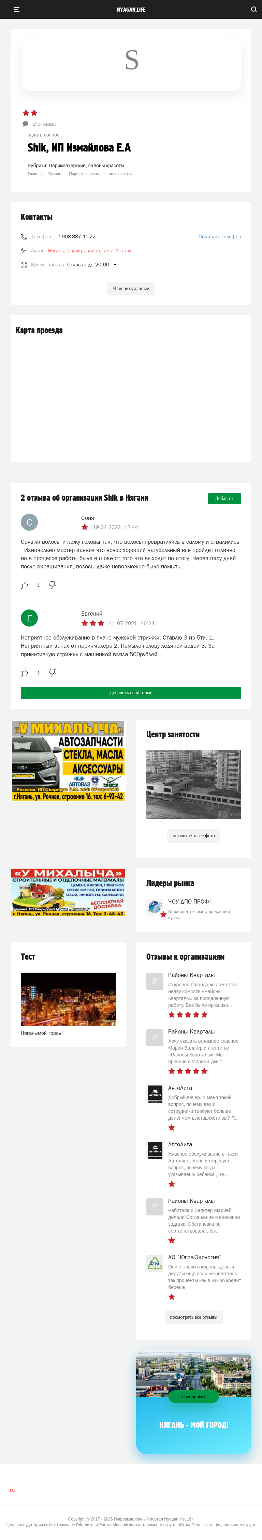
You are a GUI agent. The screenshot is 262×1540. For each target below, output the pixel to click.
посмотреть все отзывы (194, 1317)
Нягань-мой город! (42, 1033)
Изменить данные (131, 288)
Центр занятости (173, 735)
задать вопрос (43, 134)
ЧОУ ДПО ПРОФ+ (190, 901)
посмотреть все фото (194, 835)
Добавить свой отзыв (131, 692)
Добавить (224, 498)
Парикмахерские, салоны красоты (86, 165)
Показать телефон (220, 236)
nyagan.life (131, 9)
